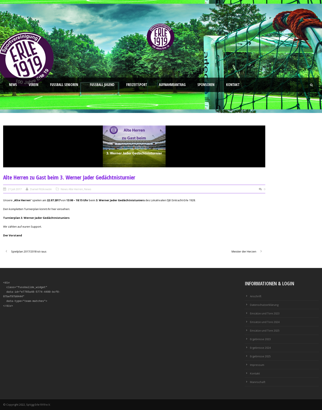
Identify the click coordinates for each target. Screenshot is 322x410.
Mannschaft (257, 382)
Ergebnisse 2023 (260, 339)
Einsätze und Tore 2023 (264, 313)
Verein (33, 84)
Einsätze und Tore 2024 (264, 322)
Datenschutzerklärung (264, 305)
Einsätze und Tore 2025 (264, 330)
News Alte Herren (72, 189)
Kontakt (233, 84)
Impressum (257, 365)
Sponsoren (205, 84)
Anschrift (255, 296)
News (13, 84)
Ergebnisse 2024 (260, 348)
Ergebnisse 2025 (260, 356)
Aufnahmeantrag (172, 84)
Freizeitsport (136, 84)
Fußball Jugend (102, 84)
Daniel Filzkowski (41, 189)
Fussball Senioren (64, 84)
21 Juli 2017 (15, 189)
